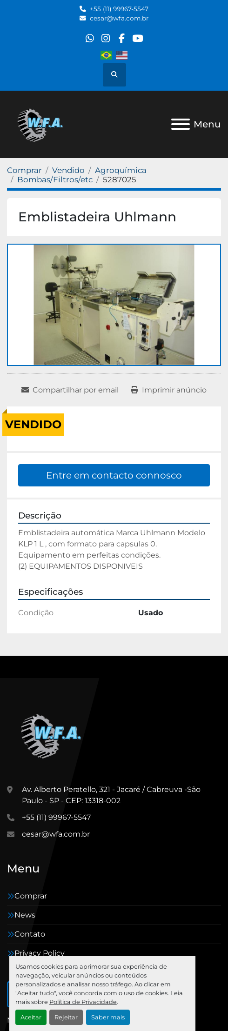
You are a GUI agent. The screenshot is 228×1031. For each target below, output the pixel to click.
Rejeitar (66, 1017)
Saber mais (108, 1017)
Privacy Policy (39, 953)
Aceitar (30, 1017)
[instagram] (106, 38)
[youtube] (137, 38)
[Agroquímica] (121, 170)
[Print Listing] (169, 390)
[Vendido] (68, 170)
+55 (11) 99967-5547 (119, 9)
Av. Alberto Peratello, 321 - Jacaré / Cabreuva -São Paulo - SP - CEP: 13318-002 (111, 795)
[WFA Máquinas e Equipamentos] (53, 735)
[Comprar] (24, 170)
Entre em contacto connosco (114, 475)
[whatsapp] (89, 38)
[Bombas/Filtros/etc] (55, 179)
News (24, 915)
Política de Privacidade (83, 1001)
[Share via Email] (70, 390)
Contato (29, 934)
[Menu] (180, 124)
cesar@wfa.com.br (119, 18)
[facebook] (121, 38)
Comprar (30, 895)
